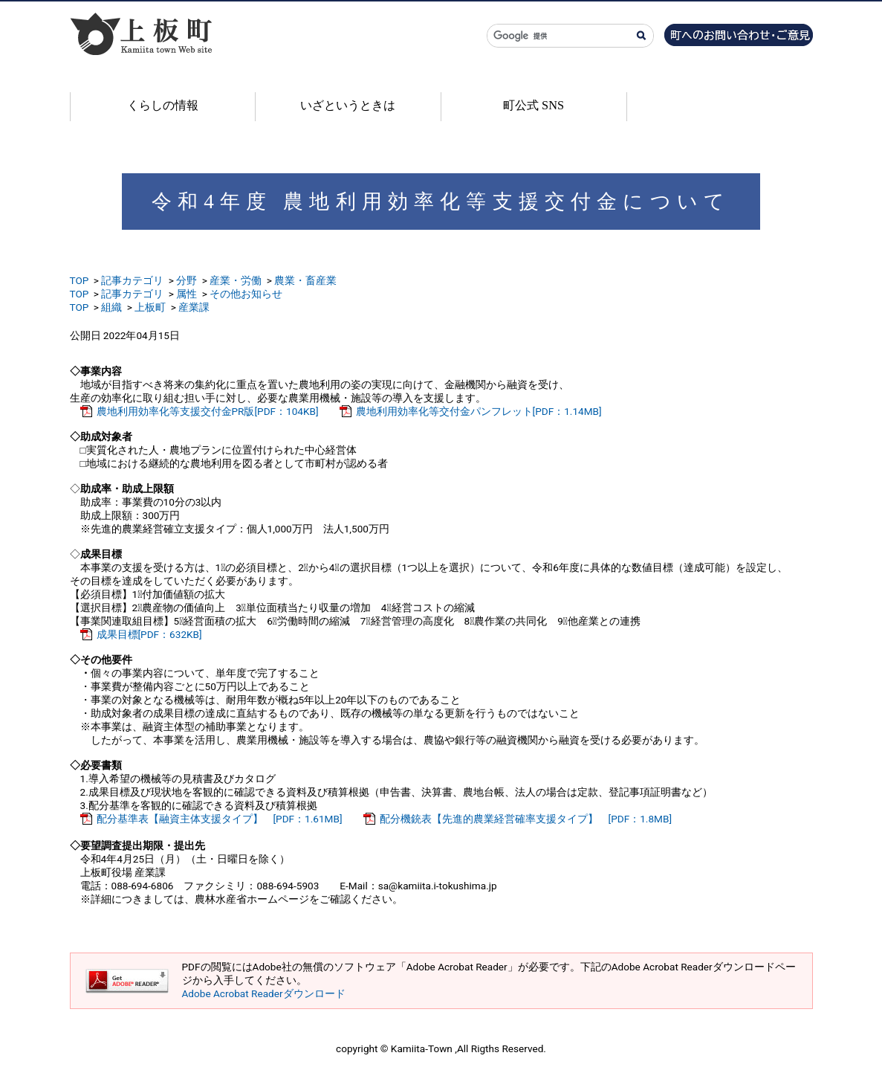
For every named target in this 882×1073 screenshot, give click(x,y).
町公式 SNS (533, 105)
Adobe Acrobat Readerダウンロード (264, 993)
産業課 (194, 307)
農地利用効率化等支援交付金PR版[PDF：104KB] (208, 411)
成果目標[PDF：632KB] (149, 634)
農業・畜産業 (305, 280)
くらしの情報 (162, 105)
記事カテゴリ (132, 280)
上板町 (150, 307)
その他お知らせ (246, 294)
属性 (186, 294)
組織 (111, 307)
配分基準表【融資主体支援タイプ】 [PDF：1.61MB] (220, 819)
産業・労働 (236, 280)
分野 (186, 280)
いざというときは (347, 105)
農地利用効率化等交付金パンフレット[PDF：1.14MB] (479, 411)
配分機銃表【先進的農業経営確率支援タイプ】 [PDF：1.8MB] (526, 819)
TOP (79, 280)
